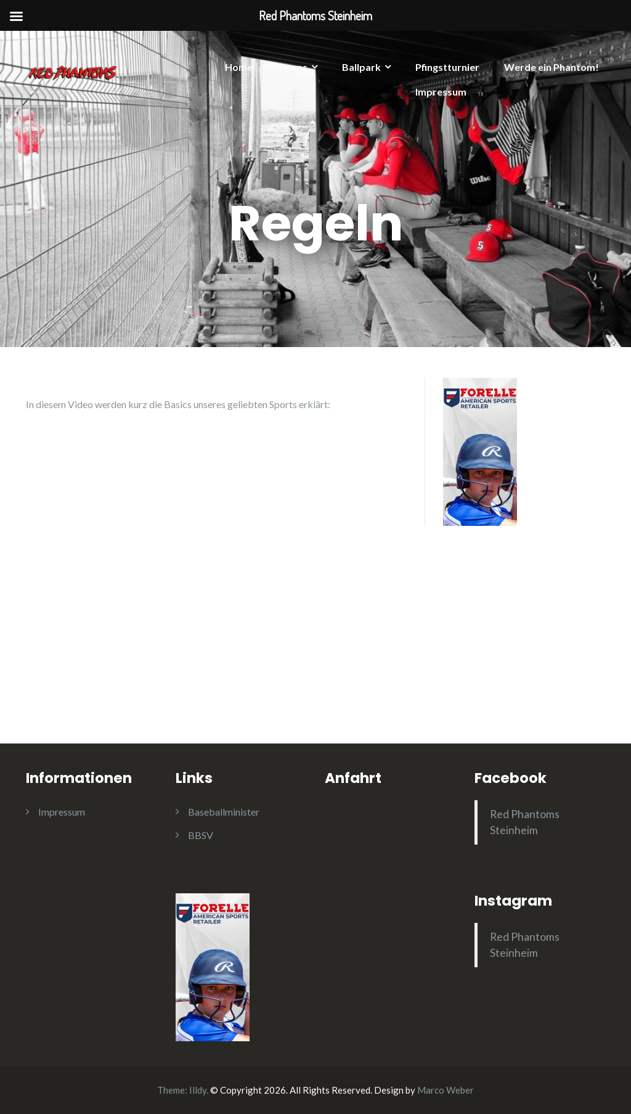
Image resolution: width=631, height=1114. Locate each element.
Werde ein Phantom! (551, 67)
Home (239, 67)
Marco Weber (445, 1090)
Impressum (440, 91)
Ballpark (361, 67)
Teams (292, 67)
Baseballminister (223, 811)
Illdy (197, 1090)
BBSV (200, 835)
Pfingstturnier (447, 67)
